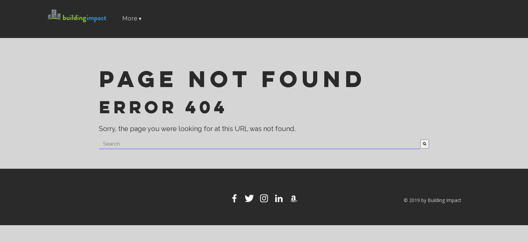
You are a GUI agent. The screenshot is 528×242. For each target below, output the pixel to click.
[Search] (424, 144)
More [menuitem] (129, 18)
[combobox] (259, 144)
